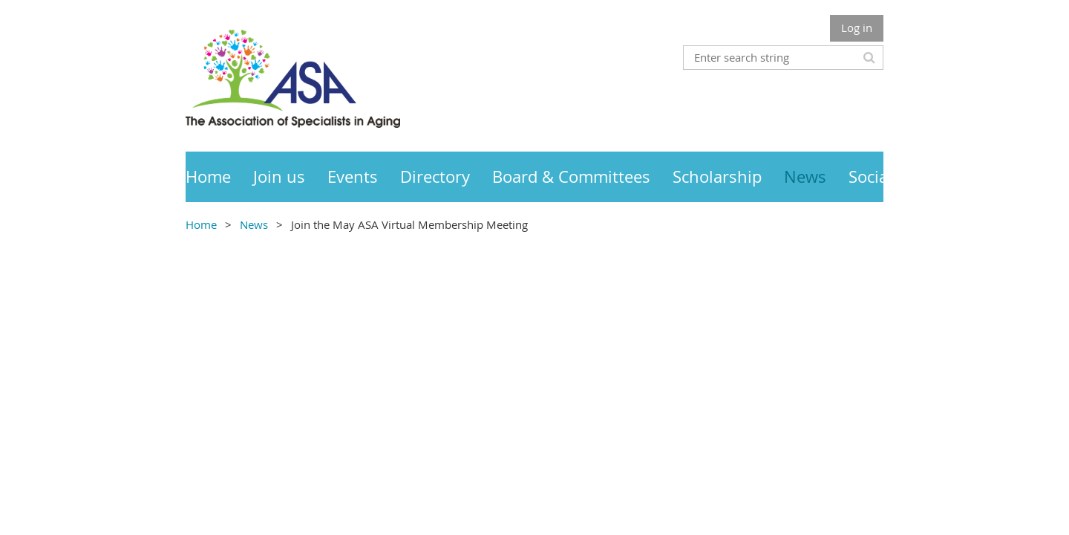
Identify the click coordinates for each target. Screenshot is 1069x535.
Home (201, 224)
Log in (856, 27)
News (254, 224)
